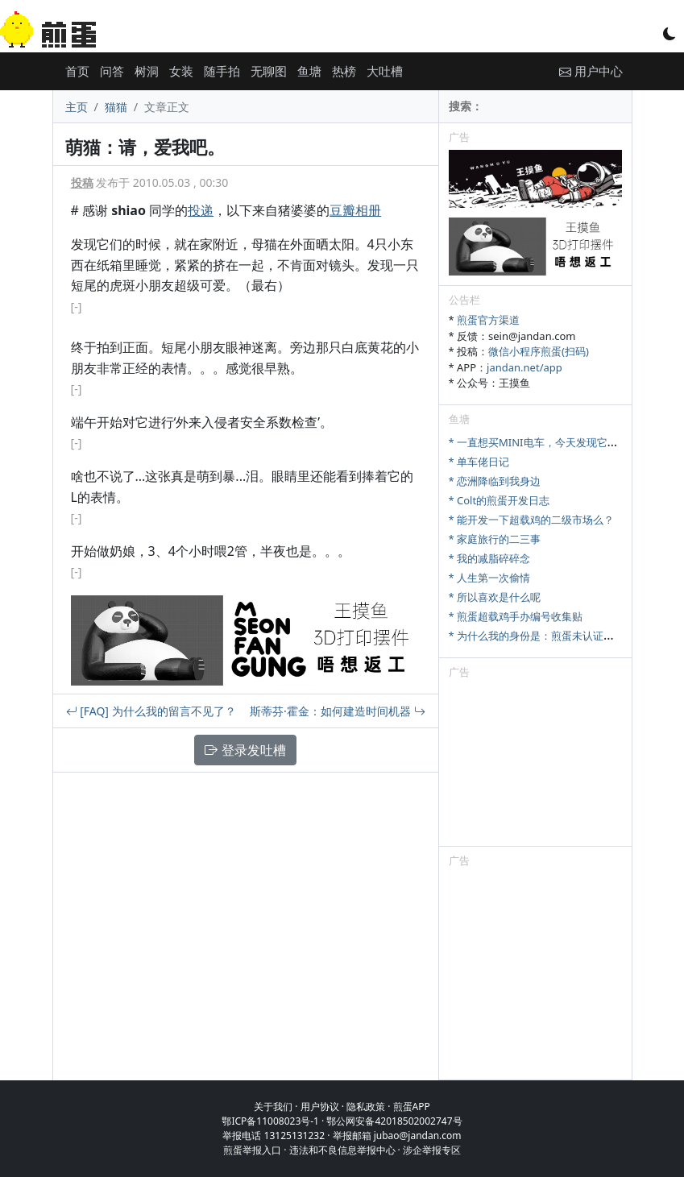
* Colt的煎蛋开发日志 (499, 500)
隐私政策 (365, 1106)
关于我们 (273, 1106)
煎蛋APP (411, 1106)
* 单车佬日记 (479, 461)
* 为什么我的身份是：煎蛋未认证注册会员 (547, 635)
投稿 (82, 182)
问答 (112, 71)
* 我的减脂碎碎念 (490, 558)
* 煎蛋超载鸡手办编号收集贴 (516, 616)
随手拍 (222, 71)
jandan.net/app (524, 367)
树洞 (147, 71)
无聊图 (269, 71)
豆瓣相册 (355, 210)
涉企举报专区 (432, 1150)
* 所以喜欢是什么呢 (495, 597)
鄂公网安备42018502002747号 (394, 1121)
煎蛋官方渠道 (488, 320)
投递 (200, 210)
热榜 (344, 71)
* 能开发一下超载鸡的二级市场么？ (532, 519)
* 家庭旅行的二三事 (495, 539)
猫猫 (116, 106)
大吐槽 (385, 71)
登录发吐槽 (245, 750)
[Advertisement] (535, 765)
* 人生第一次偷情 (490, 577)
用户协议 (320, 1106)
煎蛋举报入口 (252, 1150)
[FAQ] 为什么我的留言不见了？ (151, 711)
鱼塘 (309, 71)
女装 (181, 71)
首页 (77, 71)
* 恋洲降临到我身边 (495, 481)
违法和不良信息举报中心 (342, 1150)
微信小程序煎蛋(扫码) (538, 351)
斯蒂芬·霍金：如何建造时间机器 (337, 711)
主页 (76, 106)
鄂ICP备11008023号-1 (270, 1121)
